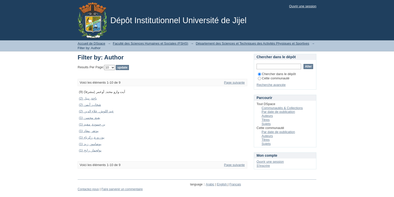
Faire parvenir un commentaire (121, 189)
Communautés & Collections (282, 108)
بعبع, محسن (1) (89, 118)
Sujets (266, 124)
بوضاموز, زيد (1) (90, 144)
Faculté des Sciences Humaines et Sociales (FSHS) (150, 43)
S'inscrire (263, 166)
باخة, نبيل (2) (88, 98)
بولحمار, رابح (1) (90, 150)
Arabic (210, 184)
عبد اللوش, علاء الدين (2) (96, 111)
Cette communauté (273, 78)
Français (235, 184)
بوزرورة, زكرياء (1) (92, 137)
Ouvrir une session (302, 6)
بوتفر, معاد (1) (89, 131)
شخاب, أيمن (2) (90, 105)
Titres (266, 120)
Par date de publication (278, 112)
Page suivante (234, 82)
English (222, 184)
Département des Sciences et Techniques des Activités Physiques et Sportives (252, 43)
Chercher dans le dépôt (277, 74)
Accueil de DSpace (91, 43)
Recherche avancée (271, 85)
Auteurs (267, 116)
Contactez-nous (88, 189)
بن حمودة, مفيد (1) (92, 124)
